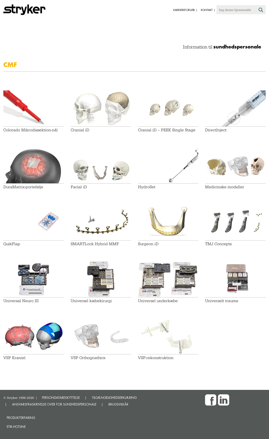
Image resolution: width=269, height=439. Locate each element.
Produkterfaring (21, 418)
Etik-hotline (16, 426)
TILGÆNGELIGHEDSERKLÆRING (114, 397)
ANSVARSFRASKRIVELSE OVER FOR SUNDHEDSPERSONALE (54, 404)
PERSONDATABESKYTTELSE (61, 397)
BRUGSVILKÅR (118, 404)
